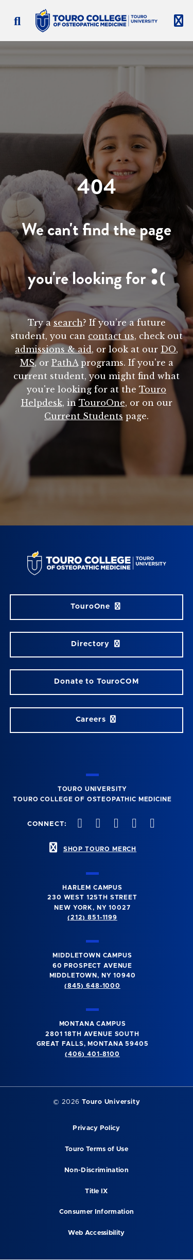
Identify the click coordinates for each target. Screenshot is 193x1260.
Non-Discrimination (96, 1170)
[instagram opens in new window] (114, 824)
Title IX (96, 1191)
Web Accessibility (96, 1233)
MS (27, 363)
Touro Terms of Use (96, 1149)
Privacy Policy (96, 1128)
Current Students (83, 416)
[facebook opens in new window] (78, 824)
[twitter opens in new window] (96, 824)
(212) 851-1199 (92, 917)
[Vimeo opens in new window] (133, 824)
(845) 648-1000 (92, 986)
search (68, 322)
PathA (64, 363)
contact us (111, 336)
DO (168, 349)
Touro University (111, 1102)
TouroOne (102, 403)
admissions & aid (53, 349)
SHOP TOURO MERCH (99, 849)
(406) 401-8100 (92, 1054)
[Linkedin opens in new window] (151, 824)
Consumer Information (96, 1212)
